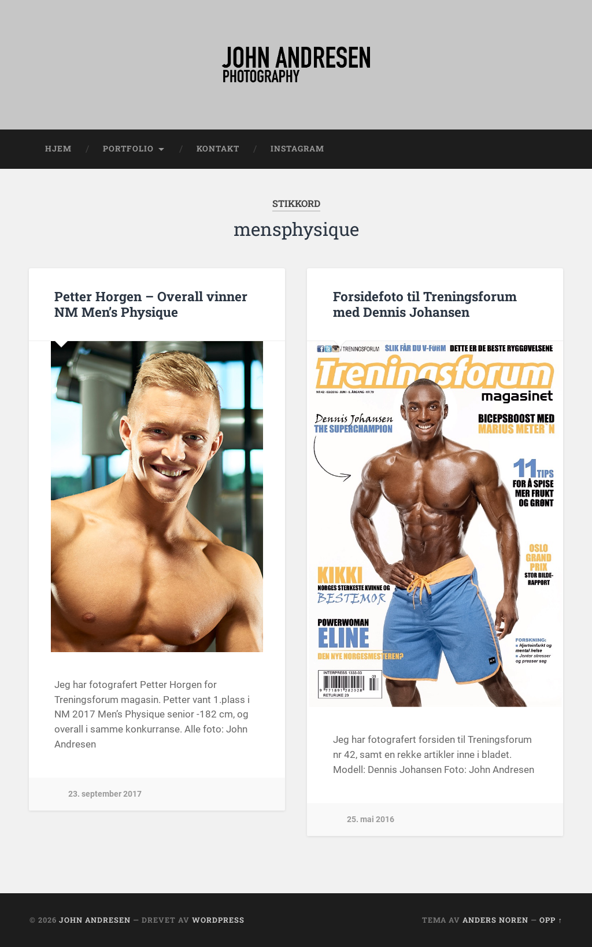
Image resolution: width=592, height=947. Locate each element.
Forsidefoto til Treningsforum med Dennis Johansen (425, 303)
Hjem (58, 148)
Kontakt (218, 148)
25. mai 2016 (370, 819)
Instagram (297, 148)
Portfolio (128, 148)
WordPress (218, 919)
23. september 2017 (105, 794)
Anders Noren (495, 919)
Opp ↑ (550, 919)
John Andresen (95, 919)
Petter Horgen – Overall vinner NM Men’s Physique (150, 303)
